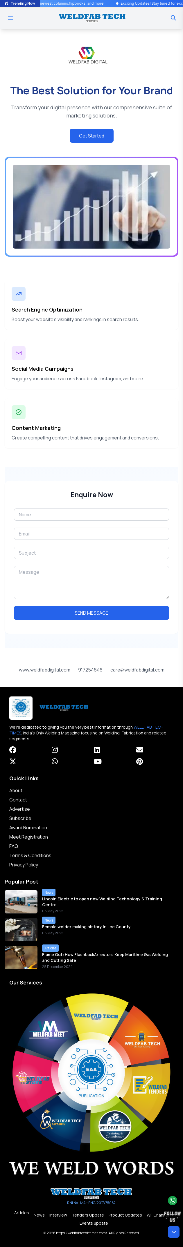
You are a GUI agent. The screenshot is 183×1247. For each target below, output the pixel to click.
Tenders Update (88, 1215)
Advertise (19, 809)
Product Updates (125, 1215)
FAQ (13, 846)
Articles (21, 1212)
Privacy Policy (23, 865)
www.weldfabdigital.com (44, 670)
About (15, 790)
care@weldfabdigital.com (137, 670)
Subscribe (20, 818)
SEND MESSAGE (91, 613)
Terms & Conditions (30, 855)
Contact (18, 800)
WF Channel (158, 1215)
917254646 (90, 670)
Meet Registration (28, 837)
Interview (58, 1215)
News (39, 1215)
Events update (94, 1223)
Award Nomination (28, 827)
